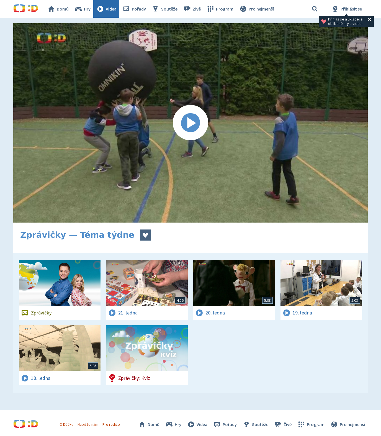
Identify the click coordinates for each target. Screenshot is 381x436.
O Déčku (66, 424)
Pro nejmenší (256, 9)
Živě (192, 9)
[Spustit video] (190, 123)
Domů (58, 9)
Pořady (134, 9)
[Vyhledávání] (315, 9)
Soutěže (164, 9)
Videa (106, 9)
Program (219, 9)
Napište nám (88, 424)
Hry (82, 9)
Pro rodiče (111, 424)
